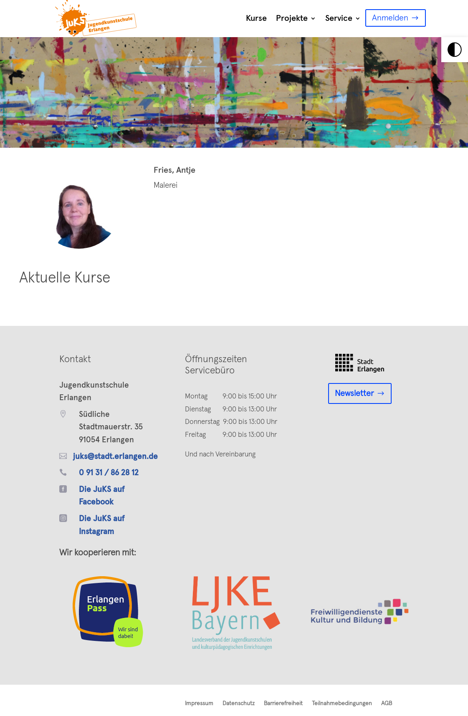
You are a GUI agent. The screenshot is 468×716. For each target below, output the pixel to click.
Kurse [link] (256, 18)
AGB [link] (386, 703)
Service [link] (338, 18)
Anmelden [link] (390, 18)
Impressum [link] (199, 703)
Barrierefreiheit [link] (283, 703)
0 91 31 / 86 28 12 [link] (109, 473)
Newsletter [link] (354, 393)
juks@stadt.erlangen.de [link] (115, 457)
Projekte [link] (292, 18)
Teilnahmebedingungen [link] (342, 703)
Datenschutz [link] (239, 703)
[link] (454, 49)
